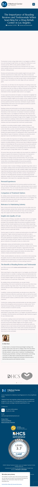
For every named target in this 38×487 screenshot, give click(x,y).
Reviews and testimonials (25, 25)
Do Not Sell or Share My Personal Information (12, 484)
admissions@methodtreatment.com (10, 416)
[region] (15, 479)
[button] (2, 377)
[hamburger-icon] (33, 4)
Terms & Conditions (6, 420)
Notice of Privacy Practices (8, 422)
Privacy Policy (4, 419)
